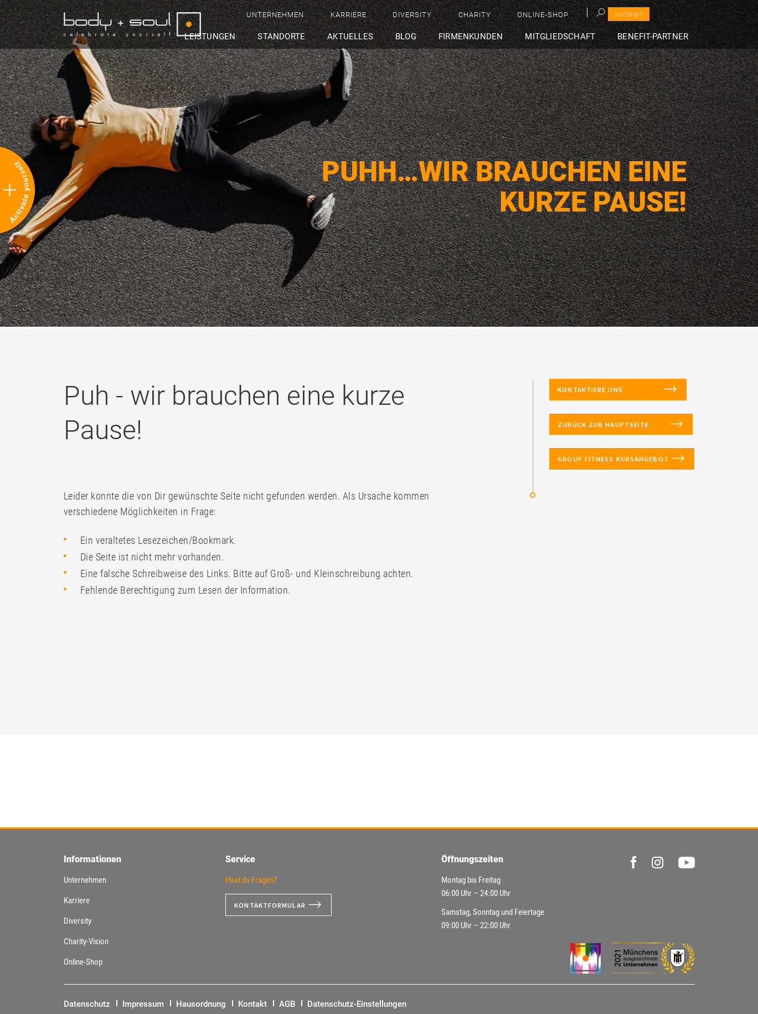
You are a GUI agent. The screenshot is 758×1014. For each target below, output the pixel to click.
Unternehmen (435, 17)
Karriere (493, 17)
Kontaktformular (274, 905)
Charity (587, 17)
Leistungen (256, 37)
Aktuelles (383, 37)
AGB (287, 1004)
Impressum (143, 1004)
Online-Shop (640, 17)
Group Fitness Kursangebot (589, 484)
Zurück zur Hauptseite (613, 439)
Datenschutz (87, 1004)
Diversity (540, 17)
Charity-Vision (86, 941)
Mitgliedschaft (571, 37)
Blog (430, 37)
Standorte (321, 37)
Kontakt (252, 1004)
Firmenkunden (487, 37)
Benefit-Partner (658, 37)
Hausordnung (201, 1004)
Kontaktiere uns (610, 394)
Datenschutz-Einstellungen (356, 1004)
